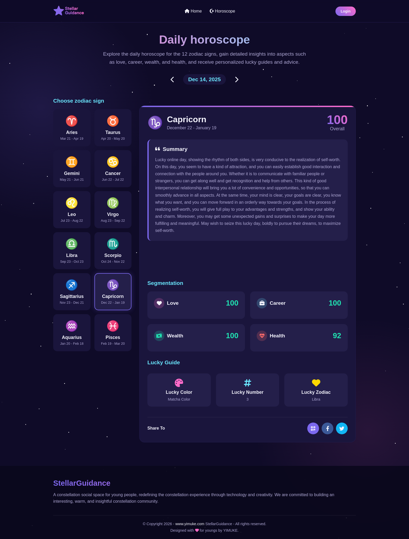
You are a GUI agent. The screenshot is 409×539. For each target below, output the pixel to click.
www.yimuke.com (189, 524)
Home (193, 11)
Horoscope (222, 11)
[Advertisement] (247, 260)
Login (346, 11)
